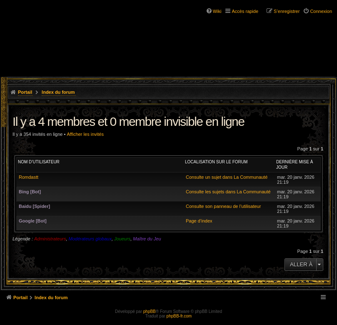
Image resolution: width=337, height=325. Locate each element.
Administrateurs (50, 238)
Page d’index (199, 220)
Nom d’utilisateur (39, 162)
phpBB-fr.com (179, 316)
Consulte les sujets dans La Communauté (228, 191)
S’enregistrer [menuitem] (287, 11)
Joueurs (122, 238)
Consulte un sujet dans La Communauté (226, 177)
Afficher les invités (85, 134)
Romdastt (28, 177)
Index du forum (58, 92)
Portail (25, 92)
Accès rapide (245, 11)
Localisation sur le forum (216, 162)
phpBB (149, 311)
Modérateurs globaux (90, 238)
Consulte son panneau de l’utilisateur (223, 206)
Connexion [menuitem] (321, 11)
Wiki (217, 11)
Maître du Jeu (147, 238)
